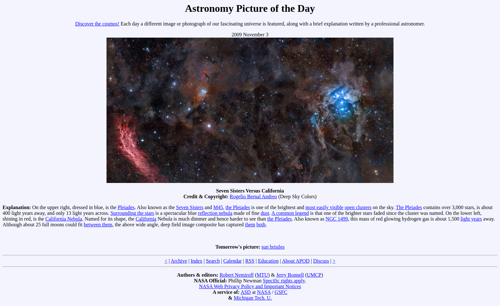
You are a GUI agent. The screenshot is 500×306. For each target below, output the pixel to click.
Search (213, 261)
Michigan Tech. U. (253, 298)
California (146, 219)
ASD (245, 292)
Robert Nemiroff (237, 275)
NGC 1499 (337, 219)
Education (268, 261)
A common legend (290, 213)
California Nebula (63, 219)
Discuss (321, 261)
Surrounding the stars (132, 213)
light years (471, 219)
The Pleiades (409, 207)
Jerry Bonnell (290, 275)
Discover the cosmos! (97, 23)
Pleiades (126, 207)
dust (265, 213)
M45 (218, 207)
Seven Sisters (189, 207)
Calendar (232, 261)
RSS (249, 261)
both (260, 224)
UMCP (314, 275)
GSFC (281, 292)
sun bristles (272, 247)
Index (196, 261)
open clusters (358, 207)
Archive (179, 261)
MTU (262, 275)
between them (98, 224)
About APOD (296, 261)
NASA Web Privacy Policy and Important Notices (250, 286)
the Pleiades (237, 207)
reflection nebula (215, 213)
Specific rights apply (284, 280)
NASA (264, 292)
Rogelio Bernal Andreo (253, 196)
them (250, 224)
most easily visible (324, 207)
